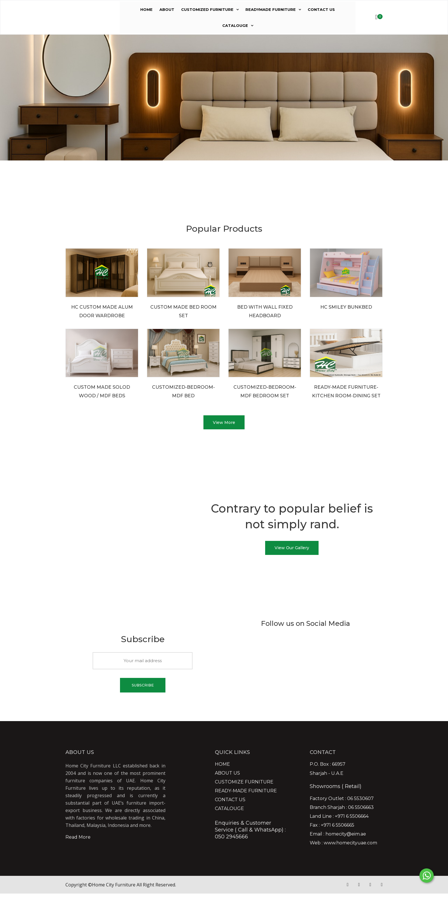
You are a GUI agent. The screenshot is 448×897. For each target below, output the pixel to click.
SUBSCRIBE (142, 688)
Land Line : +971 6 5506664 (339, 819)
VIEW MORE (97, 205)
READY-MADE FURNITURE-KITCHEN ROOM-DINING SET (346, 391)
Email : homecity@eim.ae (338, 837)
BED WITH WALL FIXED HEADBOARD (265, 311)
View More (224, 423)
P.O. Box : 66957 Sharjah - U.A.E (327, 772)
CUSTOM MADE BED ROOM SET (183, 311)
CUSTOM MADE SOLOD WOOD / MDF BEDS (102, 391)
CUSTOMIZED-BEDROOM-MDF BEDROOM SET (264, 391)
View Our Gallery (292, 550)
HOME (146, 9)
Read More (78, 840)
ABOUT (166, 9)
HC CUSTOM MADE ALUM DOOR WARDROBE (102, 311)
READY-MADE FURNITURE (246, 794)
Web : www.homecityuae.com (343, 846)
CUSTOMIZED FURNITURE (207, 9)
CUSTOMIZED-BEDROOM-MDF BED (183, 391)
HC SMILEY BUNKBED (346, 307)
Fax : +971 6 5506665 (332, 828)
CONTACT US (321, 9)
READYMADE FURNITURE (270, 9)
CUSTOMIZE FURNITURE (244, 785)
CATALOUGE (235, 25)
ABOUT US (227, 776)
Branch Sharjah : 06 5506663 (342, 811)
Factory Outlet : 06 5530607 (342, 802)
